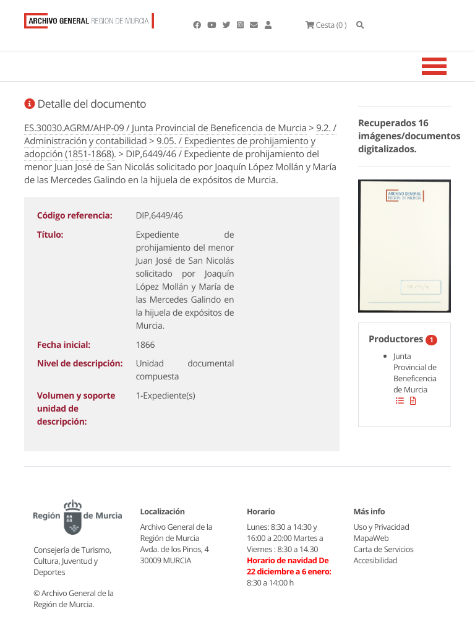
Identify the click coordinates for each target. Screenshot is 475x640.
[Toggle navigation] (449, 66)
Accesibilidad (376, 560)
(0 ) (326, 24)
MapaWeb (371, 537)
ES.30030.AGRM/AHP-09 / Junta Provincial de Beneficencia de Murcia (165, 128)
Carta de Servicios (384, 549)
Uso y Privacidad (381, 526)
